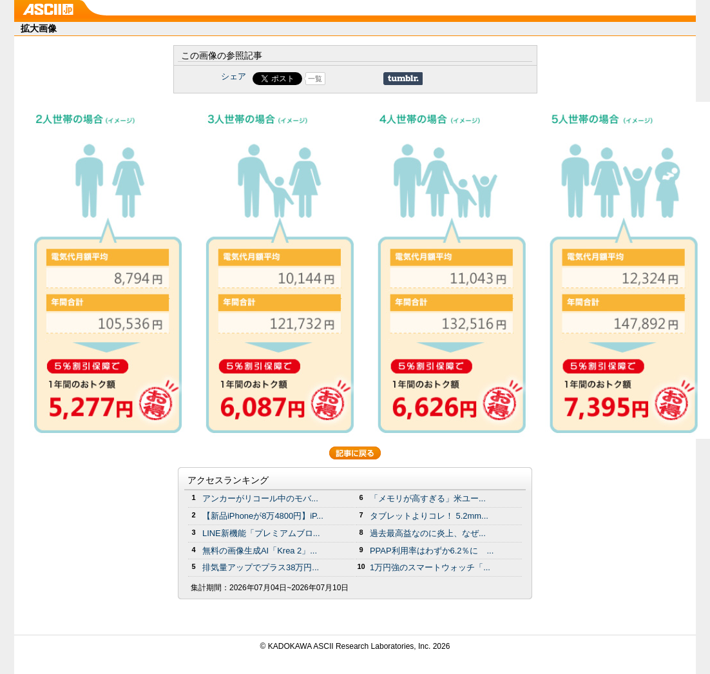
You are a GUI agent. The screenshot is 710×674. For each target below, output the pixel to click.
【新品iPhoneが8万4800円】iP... (262, 516)
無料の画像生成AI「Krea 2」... (259, 550)
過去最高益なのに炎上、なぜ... (428, 533)
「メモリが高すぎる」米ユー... (428, 498)
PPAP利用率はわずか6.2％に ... (432, 550)
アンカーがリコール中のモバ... (260, 498)
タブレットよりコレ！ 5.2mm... (429, 516)
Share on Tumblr (403, 78)
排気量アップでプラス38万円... (260, 567)
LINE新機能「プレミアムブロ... (261, 533)
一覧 (315, 78)
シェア (233, 76)
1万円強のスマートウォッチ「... (430, 567)
